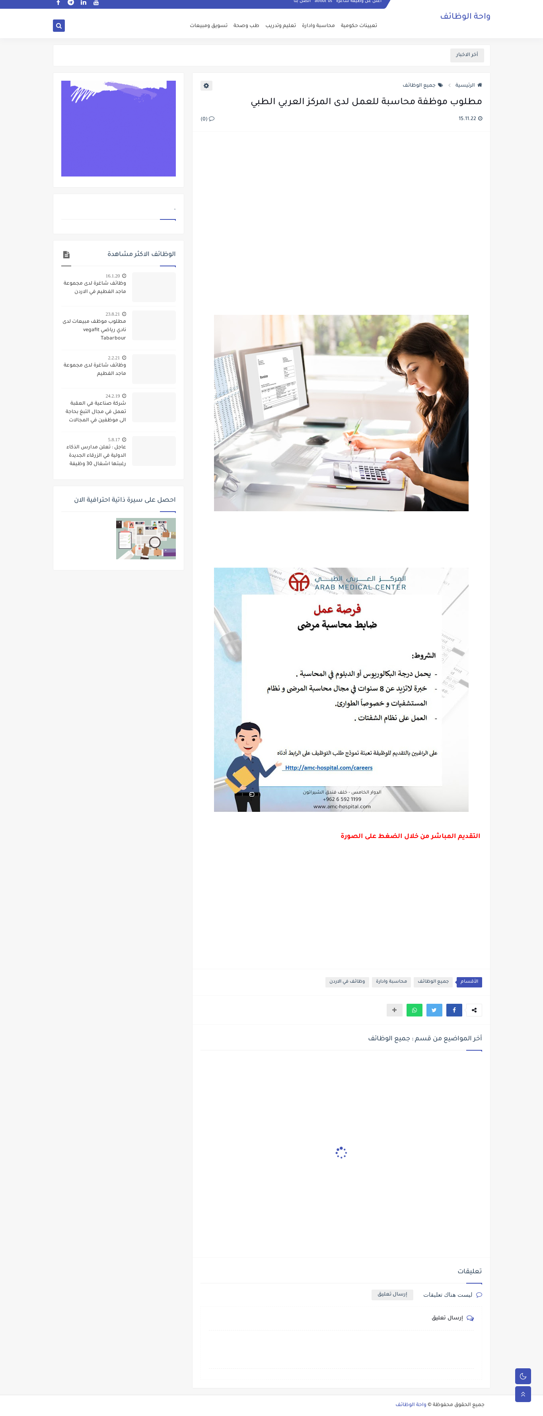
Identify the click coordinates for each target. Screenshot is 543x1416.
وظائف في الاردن (347, 982)
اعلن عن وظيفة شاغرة (359, 6)
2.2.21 (114, 358)
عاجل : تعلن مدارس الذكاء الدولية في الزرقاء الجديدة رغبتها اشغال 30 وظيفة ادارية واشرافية (96, 457)
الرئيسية (468, 86)
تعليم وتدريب (280, 26)
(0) (207, 119)
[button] (454, 1010)
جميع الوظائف (423, 86)
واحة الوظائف (465, 18)
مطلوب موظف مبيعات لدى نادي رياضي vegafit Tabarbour (94, 330)
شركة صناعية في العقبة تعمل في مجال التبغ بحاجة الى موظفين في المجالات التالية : (96, 413)
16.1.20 (113, 276)
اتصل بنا (302, 6)
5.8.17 (114, 439)
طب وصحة (246, 26)
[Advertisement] (341, 224)
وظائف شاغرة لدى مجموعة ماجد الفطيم (95, 370)
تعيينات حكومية (359, 26)
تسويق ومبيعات (209, 26)
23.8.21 (113, 314)
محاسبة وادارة (318, 26)
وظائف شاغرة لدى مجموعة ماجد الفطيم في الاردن (95, 288)
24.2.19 (113, 396)
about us (324, 6)
